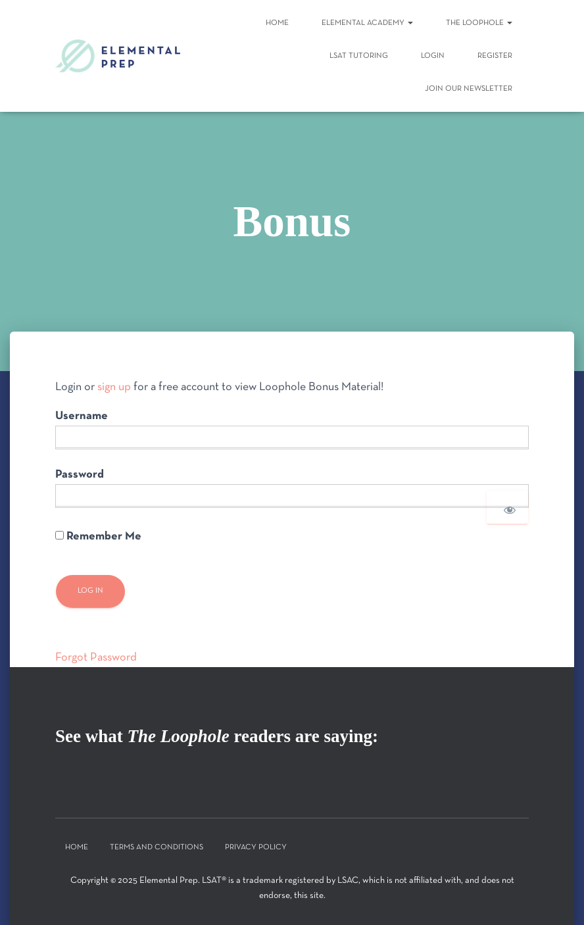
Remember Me (98, 536)
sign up (114, 387)
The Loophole (479, 23)
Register (494, 56)
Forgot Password (96, 657)
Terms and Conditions (156, 847)
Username (81, 416)
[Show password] (507, 507)
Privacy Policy (256, 847)
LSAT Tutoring (358, 56)
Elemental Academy (367, 23)
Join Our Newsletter (468, 89)
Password (79, 474)
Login (433, 56)
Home (277, 23)
